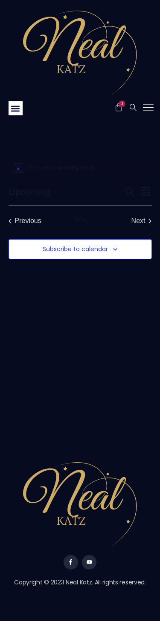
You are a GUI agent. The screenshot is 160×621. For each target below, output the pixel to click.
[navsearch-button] (133, 107)
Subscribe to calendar (75, 249)
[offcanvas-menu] (148, 107)
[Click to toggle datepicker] (33, 192)
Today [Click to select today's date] (80, 220)
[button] (16, 108)
